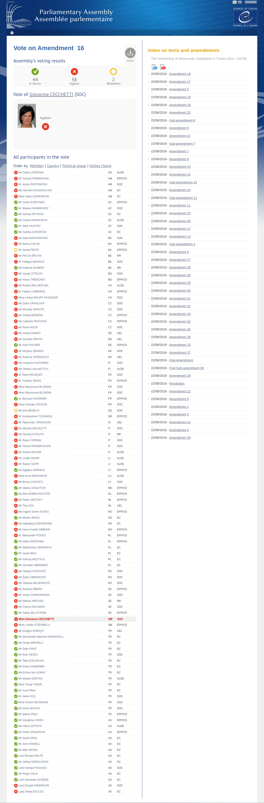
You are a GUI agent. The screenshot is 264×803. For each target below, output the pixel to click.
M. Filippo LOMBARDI (32, 291)
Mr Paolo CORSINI (30, 440)
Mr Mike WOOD (28, 750)
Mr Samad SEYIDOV (31, 214)
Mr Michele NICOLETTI (33, 428)
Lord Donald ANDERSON (34, 785)
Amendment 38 (180, 437)
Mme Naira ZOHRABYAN (34, 196)
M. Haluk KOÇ (27, 696)
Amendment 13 (180, 236)
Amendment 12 (180, 228)
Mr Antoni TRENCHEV (32, 279)
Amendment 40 (180, 275)
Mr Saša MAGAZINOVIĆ (33, 238)
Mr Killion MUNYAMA (31, 541)
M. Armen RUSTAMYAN (33, 184)
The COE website (245, 17)
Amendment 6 (179, 128)
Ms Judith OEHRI (29, 458)
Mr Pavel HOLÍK (28, 327)
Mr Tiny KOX (26, 505)
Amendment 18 (180, 97)
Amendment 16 (180, 74)
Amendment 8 (179, 159)
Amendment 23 (180, 166)
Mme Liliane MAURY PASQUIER (38, 297)
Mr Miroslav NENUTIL (32, 309)
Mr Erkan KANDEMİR (31, 666)
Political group (74, 165)
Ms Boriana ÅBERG (30, 589)
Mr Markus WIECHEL (31, 601)
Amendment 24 (180, 174)
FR (239, 2)
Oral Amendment (182, 360)
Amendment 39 (180, 375)
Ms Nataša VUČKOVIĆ (32, 571)
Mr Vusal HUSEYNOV (32, 202)
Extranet (250, 2)
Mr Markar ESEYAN (30, 678)
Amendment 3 (179, 414)
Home (12, 32)
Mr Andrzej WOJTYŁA (32, 559)
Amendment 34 (180, 321)
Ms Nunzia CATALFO (31, 434)
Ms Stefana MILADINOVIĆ (34, 583)
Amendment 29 (180, 283)
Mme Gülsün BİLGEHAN (33, 702)
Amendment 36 (180, 337)
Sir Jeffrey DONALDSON (33, 761)
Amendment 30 (180, 290)
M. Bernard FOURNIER (33, 398)
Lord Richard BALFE (31, 755)
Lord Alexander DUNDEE (34, 779)
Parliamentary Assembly (61, 16)
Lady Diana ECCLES (31, 791)
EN (234, 2)
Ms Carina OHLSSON (32, 606)
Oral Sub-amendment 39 (187, 368)
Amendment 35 (180, 329)
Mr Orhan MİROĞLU (31, 642)
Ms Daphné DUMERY (32, 267)
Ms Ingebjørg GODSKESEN (35, 523)
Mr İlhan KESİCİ (28, 654)
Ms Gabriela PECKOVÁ (33, 321)
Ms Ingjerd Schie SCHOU (34, 511)
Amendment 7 (179, 151)
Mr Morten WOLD (29, 517)
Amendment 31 (180, 298)
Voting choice (100, 165)
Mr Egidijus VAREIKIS (32, 470)
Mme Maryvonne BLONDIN (35, 386)
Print (130, 61)
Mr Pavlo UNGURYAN (32, 732)
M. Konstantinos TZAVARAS (35, 416)
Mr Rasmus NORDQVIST (34, 357)
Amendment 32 (180, 306)
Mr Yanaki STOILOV (31, 273)
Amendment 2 (179, 252)
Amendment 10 (180, 190)
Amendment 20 (180, 112)
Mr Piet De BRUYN (30, 255)
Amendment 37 (180, 352)
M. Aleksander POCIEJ (32, 535)
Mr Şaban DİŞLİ (28, 714)
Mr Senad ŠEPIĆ (29, 249)
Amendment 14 (180, 422)
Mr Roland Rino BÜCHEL (34, 285)
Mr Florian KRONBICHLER (35, 446)
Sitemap (10, 2)
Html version (154, 67)
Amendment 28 (180, 267)
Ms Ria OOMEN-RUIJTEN (34, 493)
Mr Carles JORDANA (31, 172)
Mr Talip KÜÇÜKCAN (31, 660)
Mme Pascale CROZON (33, 404)
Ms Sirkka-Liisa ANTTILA (33, 369)
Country (53, 165)
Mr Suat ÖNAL (27, 690)
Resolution (177, 383)
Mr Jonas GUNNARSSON (34, 594)
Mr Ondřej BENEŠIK (31, 315)
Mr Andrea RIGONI (30, 452)
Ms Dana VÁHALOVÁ (32, 303)
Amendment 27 (180, 260)
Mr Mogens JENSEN (31, 351)
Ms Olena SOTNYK (30, 726)
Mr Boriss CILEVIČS (31, 482)
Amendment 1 (179, 407)
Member (37, 165)
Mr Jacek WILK (28, 553)
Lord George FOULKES (33, 767)
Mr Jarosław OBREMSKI (33, 565)
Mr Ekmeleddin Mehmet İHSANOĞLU (41, 636)
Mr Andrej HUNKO (29, 333)
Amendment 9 (179, 399)
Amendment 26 (180, 221)
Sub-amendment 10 (183, 182)
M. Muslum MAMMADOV (34, 208)
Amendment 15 (180, 345)
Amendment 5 (179, 89)
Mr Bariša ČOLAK (29, 243)
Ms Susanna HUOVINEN (33, 362)
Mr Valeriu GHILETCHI (32, 488)
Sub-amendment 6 (182, 120)
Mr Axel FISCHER (29, 345)
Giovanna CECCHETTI (51, 94)
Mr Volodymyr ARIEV (31, 720)
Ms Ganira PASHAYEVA (33, 220)
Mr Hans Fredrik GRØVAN (34, 529)
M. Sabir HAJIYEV (29, 226)
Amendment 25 (180, 213)
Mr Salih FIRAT (28, 648)
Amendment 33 (180, 314)
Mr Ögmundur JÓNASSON (35, 422)
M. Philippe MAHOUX (31, 261)
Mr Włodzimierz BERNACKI (35, 547)
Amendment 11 (180, 205)
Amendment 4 (179, 430)
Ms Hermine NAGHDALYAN (35, 190)
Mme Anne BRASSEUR (33, 475)
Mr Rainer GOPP (29, 464)
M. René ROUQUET (31, 374)
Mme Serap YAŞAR (30, 684)
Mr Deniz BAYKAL (29, 708)
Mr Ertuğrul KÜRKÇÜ (31, 631)
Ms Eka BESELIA (29, 410)
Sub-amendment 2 (182, 244)
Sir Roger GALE (28, 773)
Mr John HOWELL (29, 743)
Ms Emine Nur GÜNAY (32, 672)
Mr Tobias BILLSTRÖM (32, 612)
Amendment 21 (180, 136)
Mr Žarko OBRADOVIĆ (32, 577)
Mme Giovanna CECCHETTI (36, 619)
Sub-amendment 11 (183, 198)
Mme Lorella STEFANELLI (34, 624)
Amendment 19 (180, 105)
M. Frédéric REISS (30, 380)
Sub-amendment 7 (182, 143)
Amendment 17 (180, 81)
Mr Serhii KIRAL (28, 738)
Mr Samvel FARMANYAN (34, 178)
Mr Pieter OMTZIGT (30, 499)
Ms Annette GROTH (31, 339)
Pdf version (163, 67)
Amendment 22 (180, 391)
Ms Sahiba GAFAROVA (33, 232)
